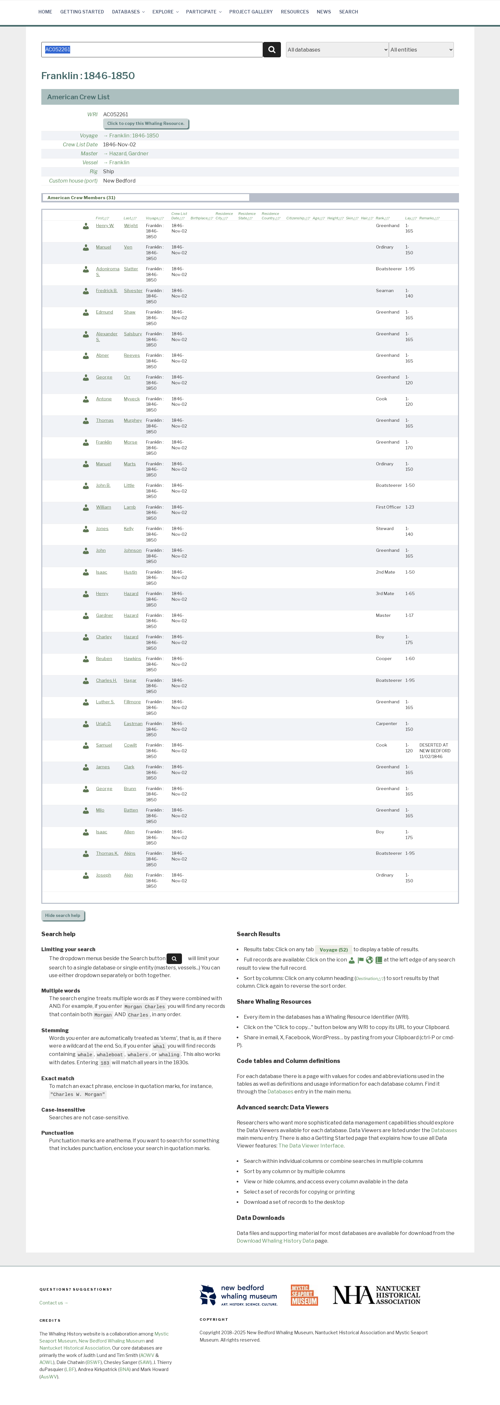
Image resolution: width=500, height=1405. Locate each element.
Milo (100, 810)
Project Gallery (251, 11)
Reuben (104, 658)
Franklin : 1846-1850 (134, 136)
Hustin (130, 572)
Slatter (131, 268)
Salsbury (133, 333)
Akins (129, 853)
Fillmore (132, 701)
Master (89, 154)
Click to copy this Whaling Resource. (145, 123)
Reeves (132, 355)
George (104, 377)
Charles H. (106, 680)
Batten (131, 810)
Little (129, 485)
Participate (204, 11)
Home (45, 11)
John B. (103, 485)
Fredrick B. (107, 290)
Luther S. (105, 701)
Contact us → (54, 1302)
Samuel (104, 744)
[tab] (146, 197)
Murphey (133, 420)
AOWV (147, 1355)
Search (348, 11)
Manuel (103, 246)
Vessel (90, 162)
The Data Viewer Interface (311, 1146)
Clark (129, 766)
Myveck (132, 398)
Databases (129, 11)
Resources (295, 11)
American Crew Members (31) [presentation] (81, 197)
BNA (124, 1369)
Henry (102, 593)
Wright (131, 225)
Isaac (101, 572)
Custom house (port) (73, 181)
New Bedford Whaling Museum (111, 1341)
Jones (102, 528)
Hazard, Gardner (129, 154)
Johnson (133, 550)
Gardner (104, 615)
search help (62, 915)
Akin (128, 875)
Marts (130, 463)
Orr (127, 377)
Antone (104, 398)
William (103, 507)
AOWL (46, 1362)
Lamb (130, 507)
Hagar (130, 680)
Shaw (129, 311)
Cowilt (130, 744)
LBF (70, 1369)
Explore (166, 11)
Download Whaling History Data (275, 1241)
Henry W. (105, 225)
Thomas (105, 420)
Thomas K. (107, 853)
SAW (145, 1362)
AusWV (49, 1376)
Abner (102, 355)
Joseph (103, 875)
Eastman (133, 723)
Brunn (130, 788)
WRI (92, 114)
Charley (104, 636)
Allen (129, 831)
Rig (94, 171)
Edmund (104, 311)
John (101, 550)
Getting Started (82, 11)
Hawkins (132, 658)
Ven (128, 246)
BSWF (94, 1362)
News (324, 11)
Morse (130, 442)
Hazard (131, 593)
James (103, 766)
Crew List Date (80, 145)
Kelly (129, 528)
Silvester (133, 290)
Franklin (119, 162)
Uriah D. (103, 723)
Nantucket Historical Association (74, 1348)
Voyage (89, 136)
